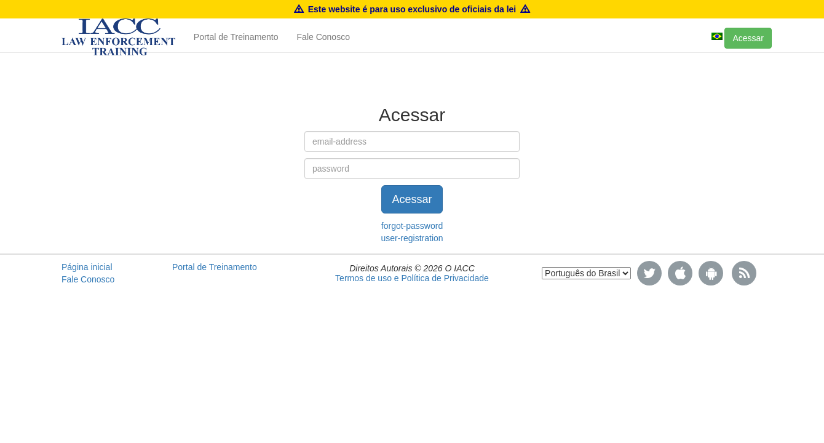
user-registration (412, 238)
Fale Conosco (323, 49)
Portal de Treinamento (236, 49)
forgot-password (412, 226)
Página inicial (87, 267)
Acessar (748, 50)
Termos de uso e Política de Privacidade (412, 278)
